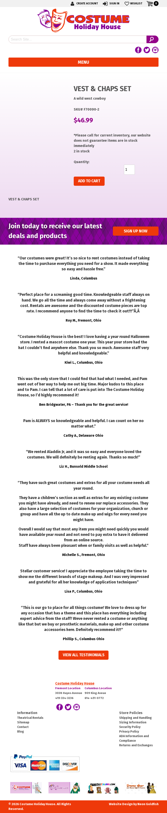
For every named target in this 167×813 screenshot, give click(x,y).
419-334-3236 (64, 698)
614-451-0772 (94, 698)
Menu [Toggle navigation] (83, 62)
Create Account (83, 3)
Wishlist (133, 3)
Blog (20, 731)
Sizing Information (132, 722)
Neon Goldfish (148, 804)
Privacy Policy (129, 731)
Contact (22, 727)
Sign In (110, 3)
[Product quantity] (129, 170)
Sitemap (23, 722)
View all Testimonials (83, 655)
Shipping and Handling (135, 718)
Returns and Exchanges (136, 745)
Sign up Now (135, 231)
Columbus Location (98, 688)
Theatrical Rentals (30, 718)
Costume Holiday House (74, 683)
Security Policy (129, 727)
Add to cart (89, 181)
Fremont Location (67, 688)
